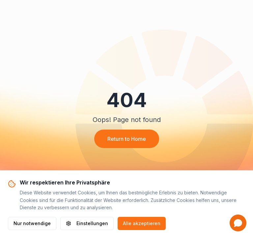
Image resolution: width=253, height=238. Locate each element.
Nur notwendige (32, 223)
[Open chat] (238, 223)
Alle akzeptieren (141, 223)
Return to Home (126, 139)
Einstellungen (87, 223)
